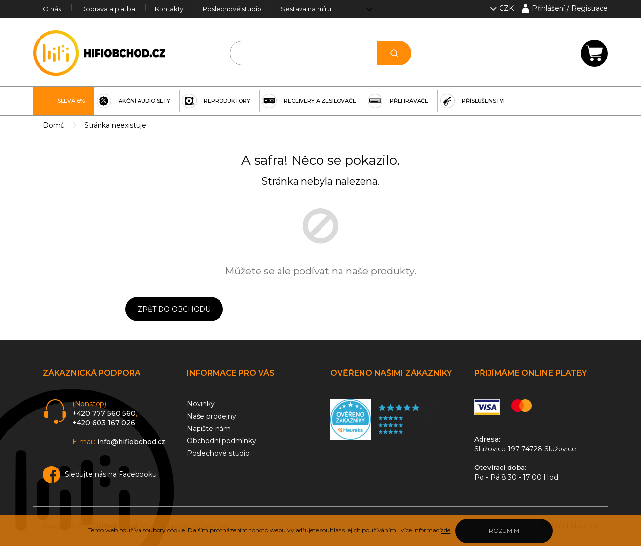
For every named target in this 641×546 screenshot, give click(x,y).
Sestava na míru (306, 9)
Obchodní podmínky (221, 440)
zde (445, 530)
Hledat (394, 53)
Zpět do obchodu (174, 309)
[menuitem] (63, 101)
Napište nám (209, 428)
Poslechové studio (232, 9)
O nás (52, 9)
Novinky (201, 403)
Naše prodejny (211, 416)
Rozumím (504, 530)
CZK (507, 8)
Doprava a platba (107, 9)
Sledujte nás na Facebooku (111, 474)
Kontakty (169, 9)
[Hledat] (321, 53)
